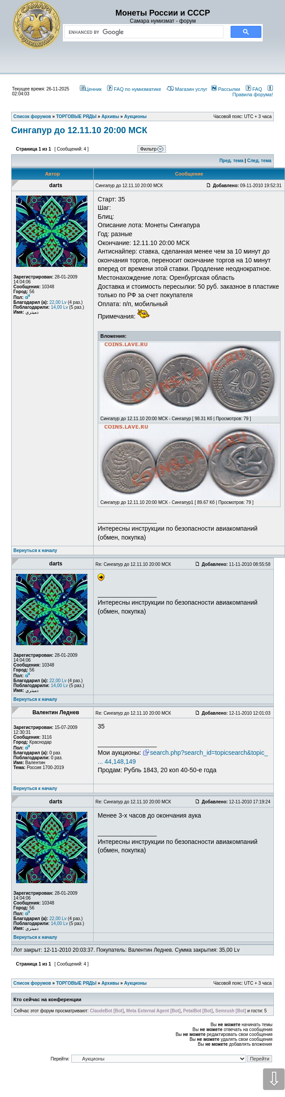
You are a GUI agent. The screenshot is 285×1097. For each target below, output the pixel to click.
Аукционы (135, 983)
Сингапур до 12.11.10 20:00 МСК (79, 130)
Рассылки (225, 89)
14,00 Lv (59, 307)
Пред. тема (231, 160)
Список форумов (32, 983)
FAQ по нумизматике (134, 89)
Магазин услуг (187, 89)
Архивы (110, 983)
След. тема (259, 160)
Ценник (91, 89)
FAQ (254, 89)
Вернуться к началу (35, 550)
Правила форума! (252, 91)
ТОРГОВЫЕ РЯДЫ (76, 983)
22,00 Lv (58, 302)
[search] (142, 32)
